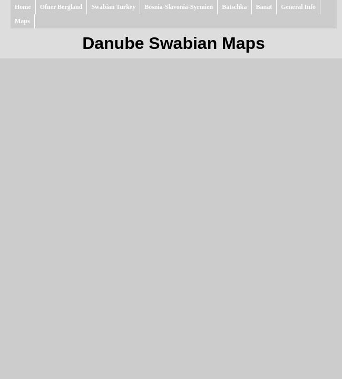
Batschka (234, 7)
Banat (264, 7)
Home (23, 7)
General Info (298, 7)
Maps (22, 21)
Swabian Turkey (113, 7)
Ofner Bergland (61, 7)
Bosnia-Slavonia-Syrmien (178, 7)
